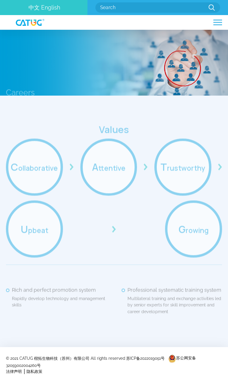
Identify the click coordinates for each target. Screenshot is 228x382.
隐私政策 (34, 371)
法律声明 (14, 371)
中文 (34, 7)
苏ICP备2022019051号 (145, 358)
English (50, 7)
